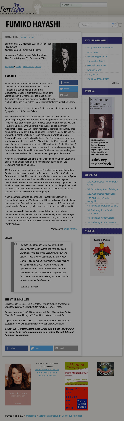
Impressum (31, 416)
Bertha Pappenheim (97, 56)
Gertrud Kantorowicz (97, 65)
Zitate (18, 66)
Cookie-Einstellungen (72, 416)
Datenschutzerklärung (49, 416)
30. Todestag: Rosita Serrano (101, 222)
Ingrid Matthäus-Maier (98, 79)
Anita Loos (92, 52)
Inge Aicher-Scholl (96, 61)
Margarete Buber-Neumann (100, 47)
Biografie (9, 66)
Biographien (11, 36)
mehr (114, 83)
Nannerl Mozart (95, 70)
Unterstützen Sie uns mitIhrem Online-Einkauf (47, 372)
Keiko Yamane (70, 229)
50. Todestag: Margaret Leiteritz (102, 205)
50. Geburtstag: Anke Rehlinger (102, 189)
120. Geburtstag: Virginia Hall (101, 194)
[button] (68, 82)
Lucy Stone (92, 74)
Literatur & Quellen (32, 66)
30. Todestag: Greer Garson (101, 218)
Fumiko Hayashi (27, 37)
